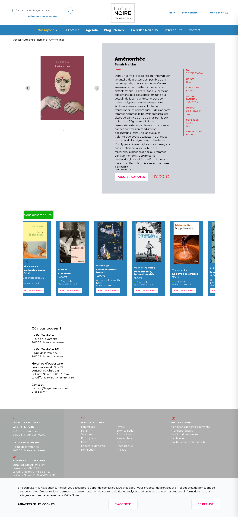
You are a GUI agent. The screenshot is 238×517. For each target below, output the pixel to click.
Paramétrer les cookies (36, 504)
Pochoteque (125, 445)
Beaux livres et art (128, 434)
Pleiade (121, 449)
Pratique (86, 442)
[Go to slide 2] (63, 130)
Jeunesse (87, 434)
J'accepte (123, 504)
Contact (194, 30)
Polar (84, 430)
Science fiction (126, 430)
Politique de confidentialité (188, 442)
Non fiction (88, 449)
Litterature (88, 426)
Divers (120, 426)
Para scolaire (125, 438)
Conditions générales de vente (190, 426)
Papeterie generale (93, 445)
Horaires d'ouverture (184, 434)
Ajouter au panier (131, 176)
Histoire (121, 442)
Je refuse (206, 504)
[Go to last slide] (26, 262)
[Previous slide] (27, 88)
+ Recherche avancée (42, 16)
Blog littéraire (114, 30)
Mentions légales (182, 430)
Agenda (92, 30)
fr (172, 12)
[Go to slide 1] (61, 130)
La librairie (71, 30)
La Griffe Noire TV (144, 30)
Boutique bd (89, 438)
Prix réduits (173, 30)
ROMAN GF (121, 69)
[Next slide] (96, 88)
